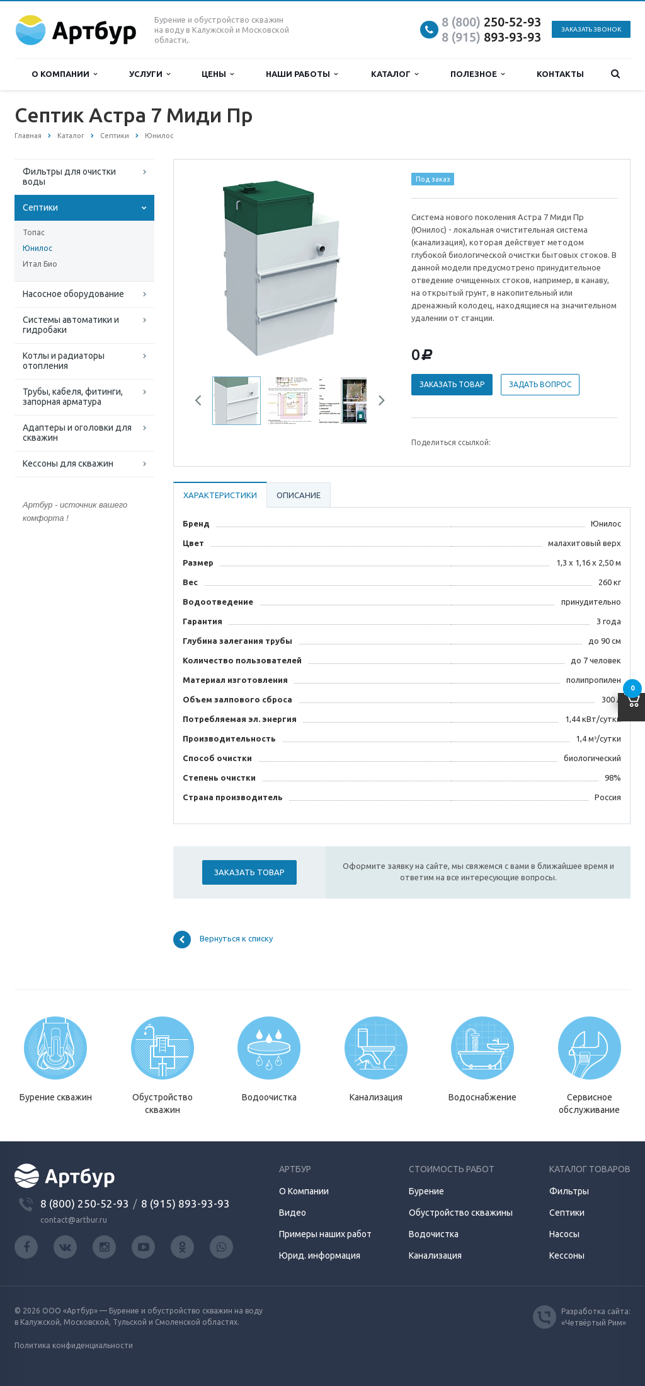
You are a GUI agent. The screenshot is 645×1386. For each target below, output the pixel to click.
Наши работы (302, 74)
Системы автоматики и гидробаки (71, 325)
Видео (292, 1213)
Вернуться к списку (223, 939)
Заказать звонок (591, 29)
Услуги (149, 74)
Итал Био (40, 264)
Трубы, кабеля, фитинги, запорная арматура (73, 397)
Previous (202, 402)
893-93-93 (491, 37)
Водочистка (434, 1234)
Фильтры (569, 1191)
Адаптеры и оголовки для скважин (77, 432)
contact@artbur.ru (73, 1220)
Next (377, 402)
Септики (40, 207)
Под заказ (433, 179)
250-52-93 (491, 22)
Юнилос (37, 248)
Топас (34, 232)
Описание (299, 495)
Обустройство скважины (461, 1213)
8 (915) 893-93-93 (185, 1203)
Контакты (560, 73)
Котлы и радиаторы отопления (64, 361)
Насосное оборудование (73, 294)
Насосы (564, 1234)
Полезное (477, 74)
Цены (218, 74)
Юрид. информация (319, 1255)
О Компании (304, 1191)
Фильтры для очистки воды (69, 176)
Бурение (426, 1191)
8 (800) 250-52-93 (84, 1203)
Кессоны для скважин (68, 463)
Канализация (435, 1255)
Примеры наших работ (325, 1234)
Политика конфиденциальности (73, 1345)
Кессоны (567, 1255)
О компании (64, 74)
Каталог (394, 74)
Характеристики (220, 495)
